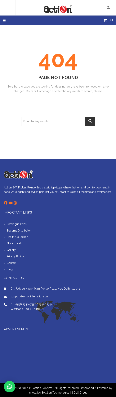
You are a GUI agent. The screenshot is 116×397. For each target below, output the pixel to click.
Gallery (11, 249)
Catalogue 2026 (17, 224)
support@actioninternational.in (29, 296)
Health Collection (17, 236)
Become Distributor (19, 230)
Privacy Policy (15, 256)
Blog (10, 269)
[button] (9, 386)
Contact (11, 262)
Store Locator (15, 243)
